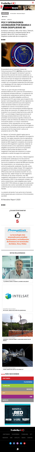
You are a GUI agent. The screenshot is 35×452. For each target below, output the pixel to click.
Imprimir (4, 16)
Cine (31, 396)
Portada (3, 19)
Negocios (29, 389)
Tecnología (6, 386)
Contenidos (6, 378)
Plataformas (28, 382)
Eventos (29, 437)
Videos (23, 437)
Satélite (9, 19)
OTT (4, 393)
